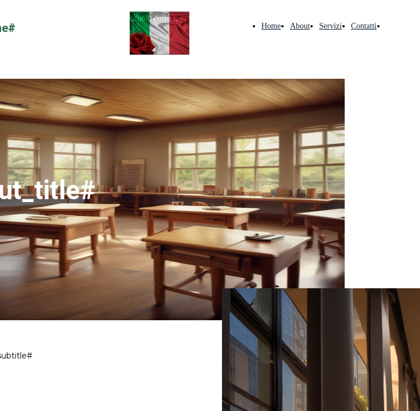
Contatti (364, 26)
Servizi (330, 26)
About (300, 26)
